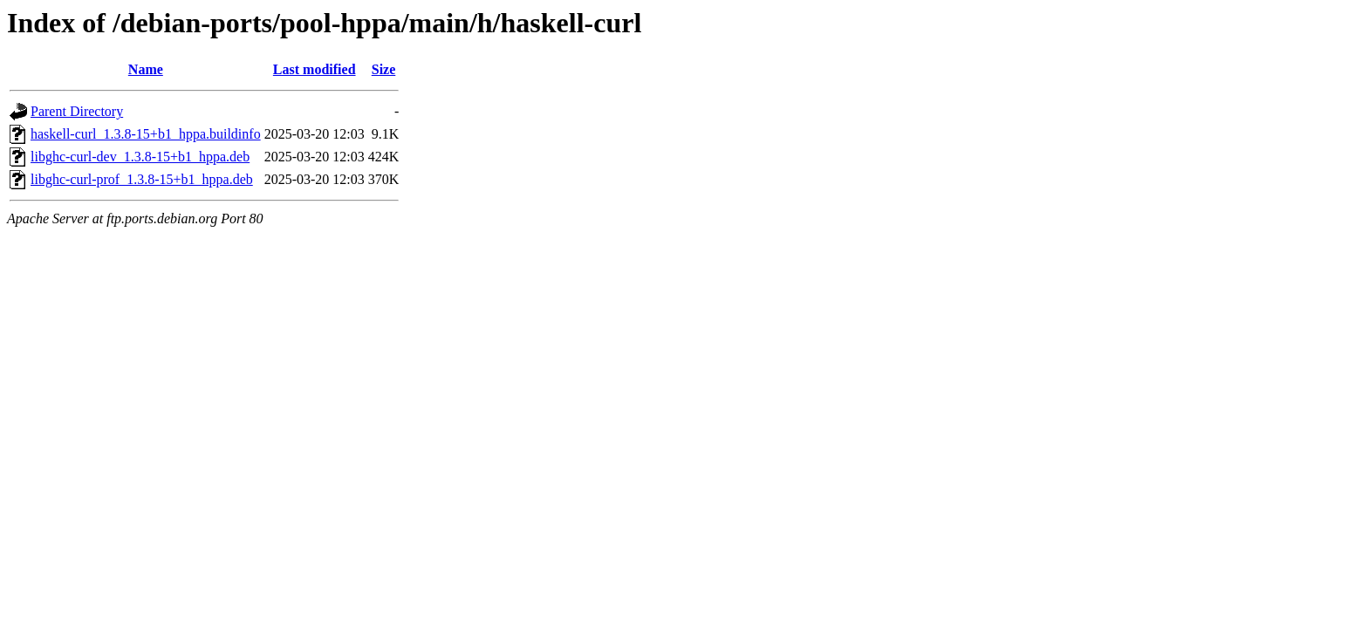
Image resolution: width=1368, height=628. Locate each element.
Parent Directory (77, 111)
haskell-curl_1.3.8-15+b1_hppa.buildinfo (146, 133)
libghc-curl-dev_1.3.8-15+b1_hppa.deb (140, 156)
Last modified (314, 69)
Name (145, 69)
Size (384, 69)
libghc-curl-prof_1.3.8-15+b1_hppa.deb (142, 179)
